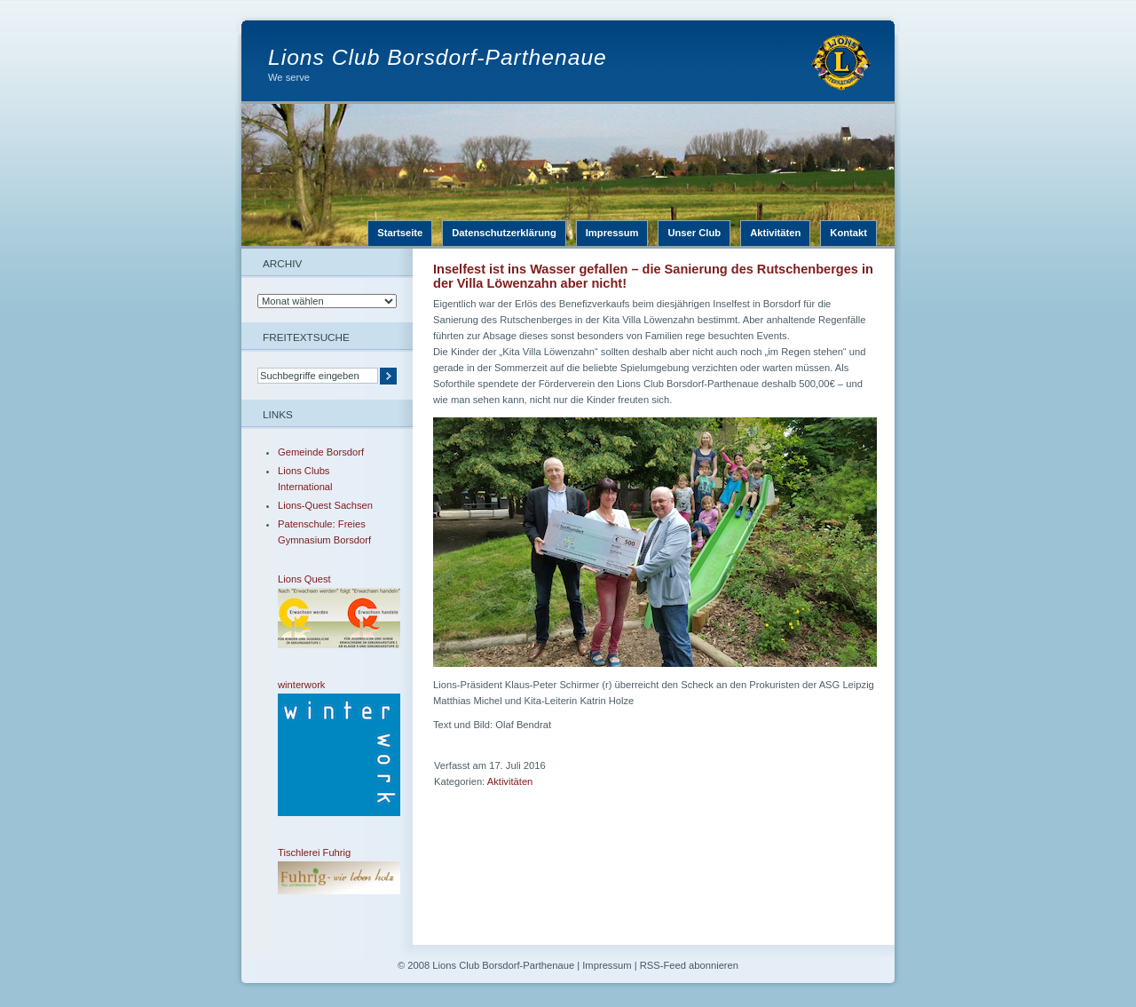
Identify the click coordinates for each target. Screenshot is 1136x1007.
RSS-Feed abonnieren (689, 965)
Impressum (612, 232)
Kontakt (848, 232)
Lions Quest (326, 611)
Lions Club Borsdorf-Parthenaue (437, 57)
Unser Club (694, 232)
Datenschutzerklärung (504, 232)
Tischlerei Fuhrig (326, 870)
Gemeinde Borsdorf (321, 452)
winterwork (326, 747)
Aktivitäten (775, 232)
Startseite (399, 232)
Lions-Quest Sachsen (325, 505)
